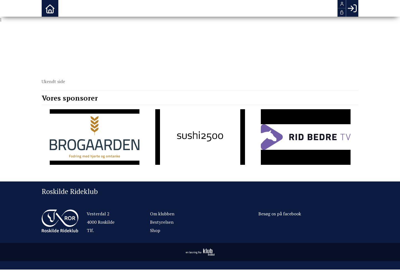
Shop (155, 230)
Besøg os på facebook (279, 214)
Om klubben (162, 214)
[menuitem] (50, 8)
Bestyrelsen (162, 222)
